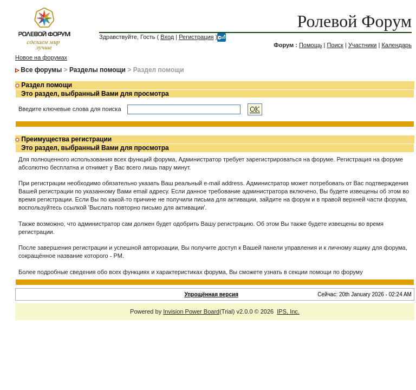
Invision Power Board (191, 311)
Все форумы (41, 70)
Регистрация (196, 37)
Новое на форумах (41, 57)
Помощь (310, 45)
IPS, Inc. (288, 311)
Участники (362, 45)
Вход (167, 37)
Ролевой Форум (354, 21)
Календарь (396, 45)
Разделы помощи (97, 70)
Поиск (335, 45)
